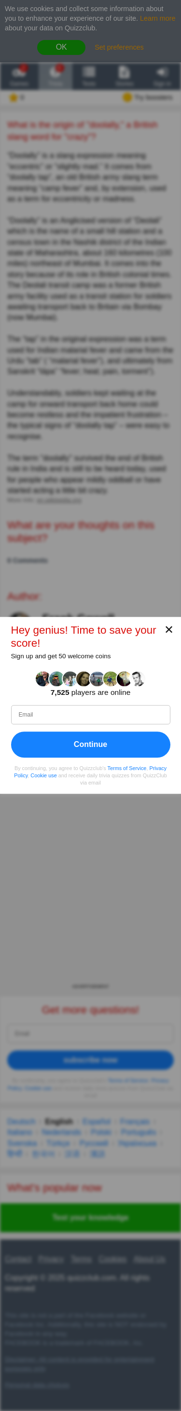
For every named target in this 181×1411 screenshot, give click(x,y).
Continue (90, 744)
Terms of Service (127, 768)
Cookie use (43, 775)
